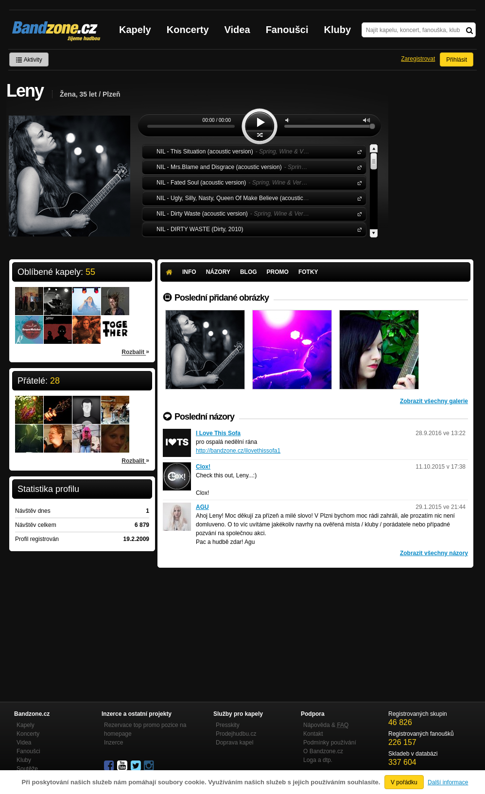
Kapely (135, 29)
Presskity (228, 725)
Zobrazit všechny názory (434, 553)
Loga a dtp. (317, 760)
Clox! (203, 466)
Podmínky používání (329, 742)
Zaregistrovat (418, 58)
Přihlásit (456, 59)
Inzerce (113, 742)
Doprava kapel (234, 742)
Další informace (448, 782)
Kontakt (313, 733)
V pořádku (404, 782)
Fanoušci (287, 29)
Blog (248, 272)
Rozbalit (135, 351)
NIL (358, 151)
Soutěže (27, 768)
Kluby (337, 29)
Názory (218, 272)
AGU (202, 507)
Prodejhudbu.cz (236, 733)
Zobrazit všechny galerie (434, 401)
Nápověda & (325, 725)
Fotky (308, 272)
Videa (237, 29)
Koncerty (188, 29)
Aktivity (29, 59)
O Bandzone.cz (323, 751)
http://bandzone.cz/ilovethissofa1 (238, 450)
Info (189, 272)
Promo (278, 272)
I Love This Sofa (218, 433)
